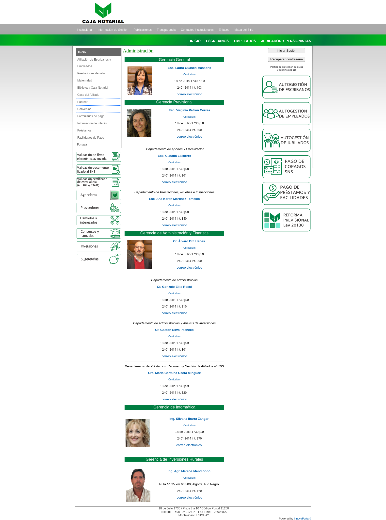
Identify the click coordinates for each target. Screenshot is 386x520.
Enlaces (224, 30)
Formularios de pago (90, 116)
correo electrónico (189, 136)
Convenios (84, 109)
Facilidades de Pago (90, 137)
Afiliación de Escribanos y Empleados (94, 63)
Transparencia (166, 30)
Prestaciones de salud (91, 73)
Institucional (84, 30)
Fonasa (82, 144)
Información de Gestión (113, 30)
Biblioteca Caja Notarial (92, 87)
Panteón (82, 102)
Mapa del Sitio (244, 30)
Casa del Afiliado (88, 95)
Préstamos (84, 130)
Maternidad (84, 80)
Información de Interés (92, 123)
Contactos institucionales (197, 30)
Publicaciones (142, 30)
